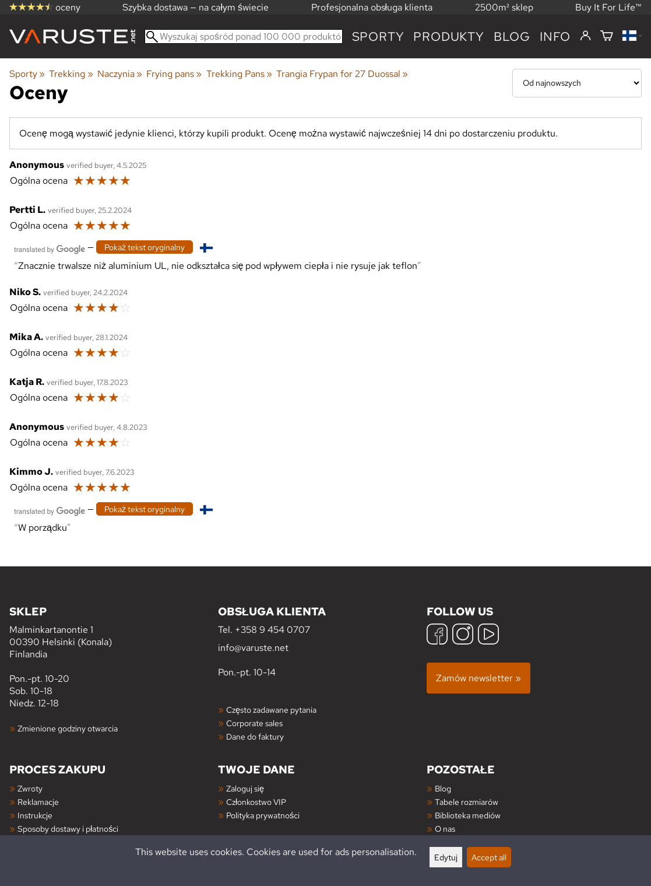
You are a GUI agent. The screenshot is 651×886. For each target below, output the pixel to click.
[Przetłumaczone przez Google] (49, 248)
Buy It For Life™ (608, 7)
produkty (448, 36)
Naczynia (119, 74)
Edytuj (446, 857)
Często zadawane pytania (271, 709)
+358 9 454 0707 (272, 630)
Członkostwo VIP (256, 801)
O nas (445, 828)
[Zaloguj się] (585, 36)
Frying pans (174, 74)
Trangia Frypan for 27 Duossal (342, 74)
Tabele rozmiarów (466, 801)
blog (512, 36)
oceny (44, 7)
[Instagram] (462, 635)
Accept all (488, 857)
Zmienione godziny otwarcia (67, 728)
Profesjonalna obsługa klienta (372, 7)
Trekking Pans (239, 74)
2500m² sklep (504, 7)
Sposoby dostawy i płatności (67, 828)
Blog (443, 788)
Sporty (378, 36)
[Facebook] (437, 635)
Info (555, 36)
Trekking (71, 74)
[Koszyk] (606, 36)
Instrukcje (34, 815)
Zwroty (30, 788)
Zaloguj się (245, 788)
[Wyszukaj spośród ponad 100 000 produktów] (244, 36)
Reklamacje (38, 801)
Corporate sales (254, 723)
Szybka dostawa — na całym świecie (195, 7)
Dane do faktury (255, 736)
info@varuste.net (253, 648)
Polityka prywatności (263, 815)
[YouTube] (488, 635)
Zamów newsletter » (478, 678)
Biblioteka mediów (468, 815)
